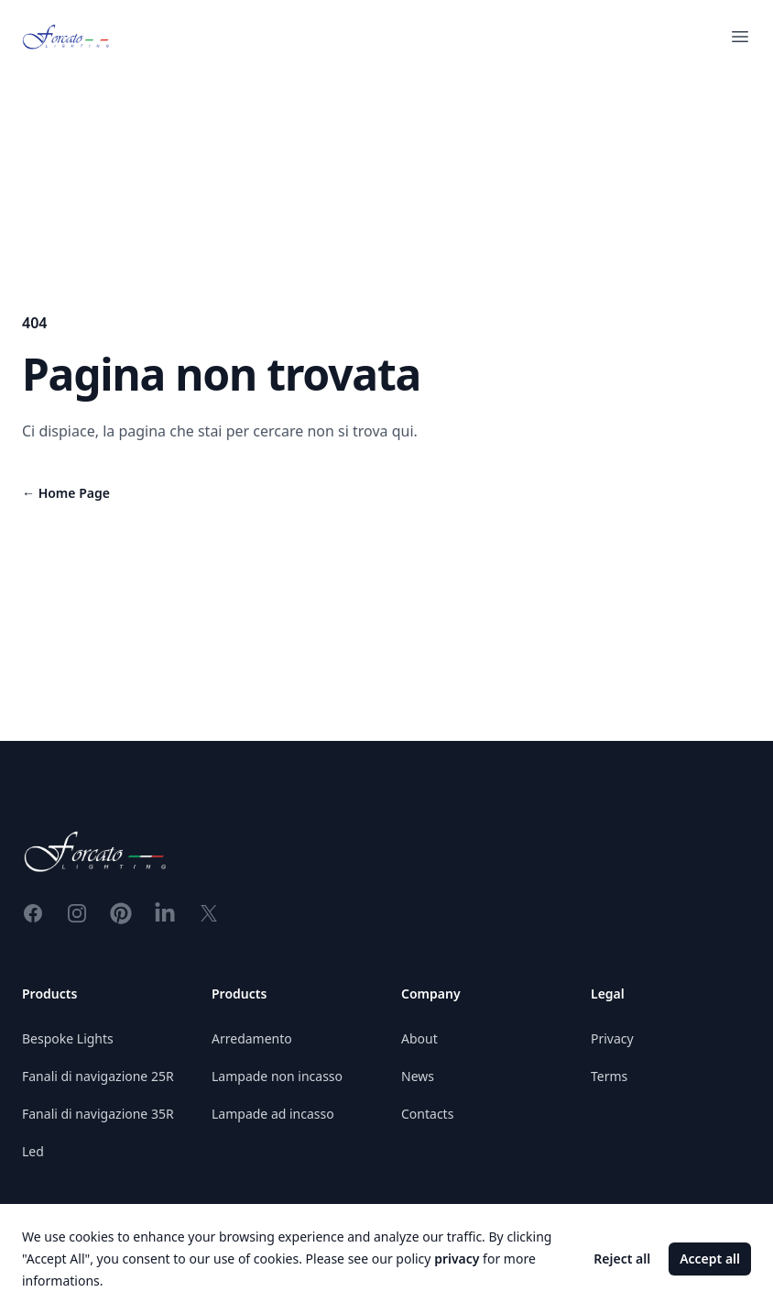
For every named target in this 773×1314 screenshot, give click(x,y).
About (419, 1038)
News (417, 1076)
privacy (456, 1258)
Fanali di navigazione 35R (98, 1113)
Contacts (427, 1113)
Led (33, 1151)
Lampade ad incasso (273, 1113)
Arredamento (252, 1038)
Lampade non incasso (277, 1076)
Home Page (66, 493)
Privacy (612, 1038)
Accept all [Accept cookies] (710, 1258)
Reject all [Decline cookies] (621, 1258)
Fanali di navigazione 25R (98, 1076)
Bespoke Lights (68, 1038)
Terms (609, 1076)
